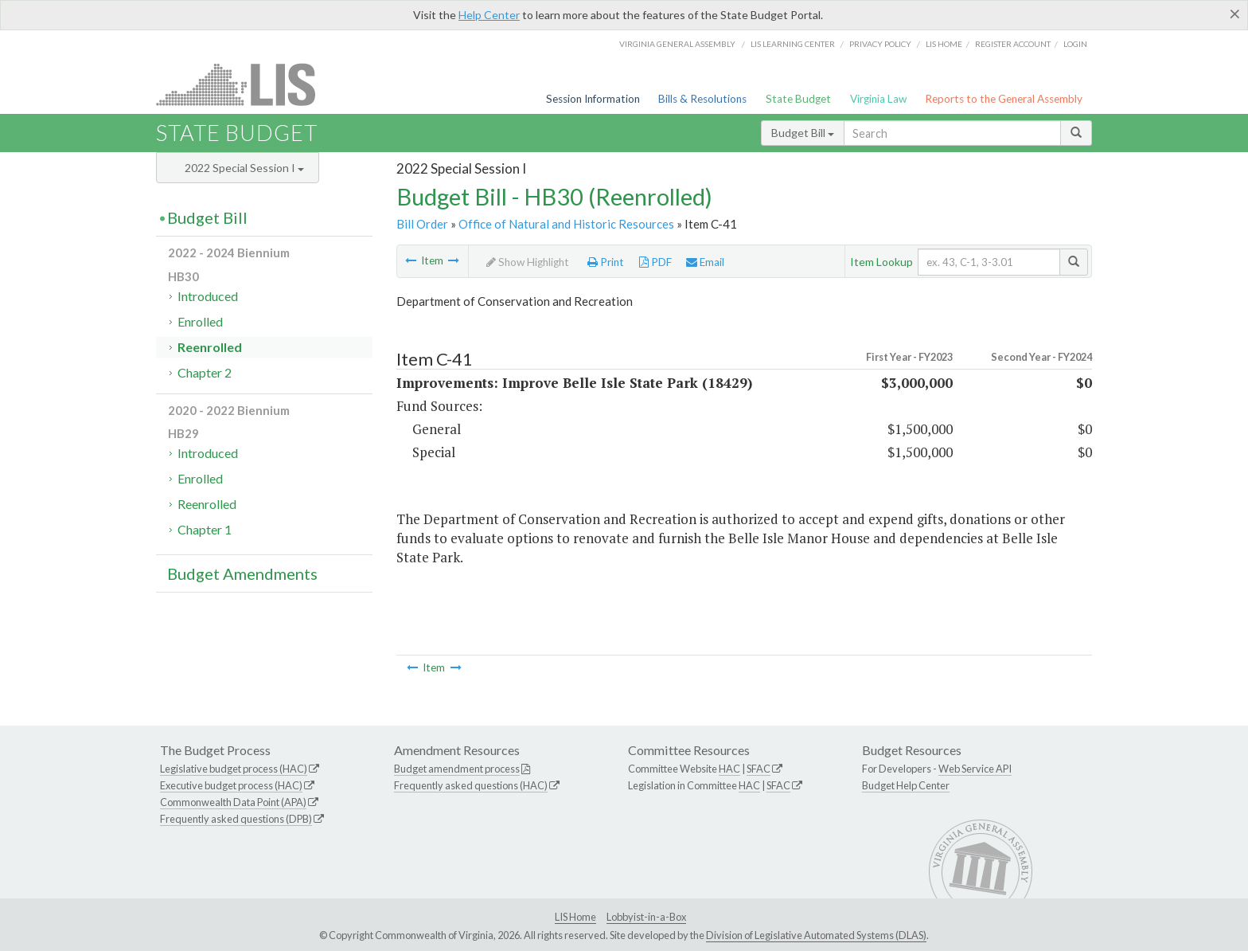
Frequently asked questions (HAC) (471, 785)
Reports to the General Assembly (1003, 98)
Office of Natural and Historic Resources (566, 224)
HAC (729, 768)
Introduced (207, 295)
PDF (655, 262)
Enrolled (200, 321)
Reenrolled (209, 346)
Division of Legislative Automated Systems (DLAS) (816, 935)
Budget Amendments (242, 573)
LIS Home (575, 916)
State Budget (798, 98)
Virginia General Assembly (677, 44)
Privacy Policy (880, 44)
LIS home (944, 44)
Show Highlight (527, 262)
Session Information (593, 98)
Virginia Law (878, 98)
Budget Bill (802, 132)
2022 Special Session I (244, 167)
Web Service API (975, 768)
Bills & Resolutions (702, 98)
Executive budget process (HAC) (231, 785)
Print (605, 262)
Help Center (489, 15)
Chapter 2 (204, 372)
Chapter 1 (204, 529)
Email (705, 262)
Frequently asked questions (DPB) (236, 818)
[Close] (1235, 13)
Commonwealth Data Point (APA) (233, 802)
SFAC (758, 768)
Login (1075, 44)
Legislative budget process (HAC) (233, 768)
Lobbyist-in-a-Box (646, 916)
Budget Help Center (906, 785)
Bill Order (422, 224)
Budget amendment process (457, 768)
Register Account (1013, 44)
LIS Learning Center (793, 44)
